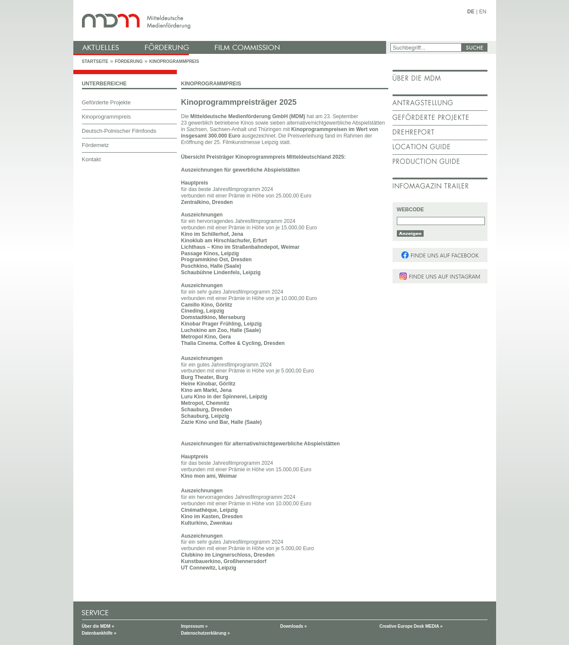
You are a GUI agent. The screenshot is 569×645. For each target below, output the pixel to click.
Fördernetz (95, 145)
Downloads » (293, 626)
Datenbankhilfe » (99, 633)
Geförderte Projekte (106, 102)
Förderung (128, 61)
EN (483, 12)
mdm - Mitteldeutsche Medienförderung (230, 20)
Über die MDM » (98, 626)
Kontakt (91, 159)
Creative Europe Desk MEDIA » (411, 626)
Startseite (95, 61)
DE (471, 12)
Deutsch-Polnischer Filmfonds (119, 131)
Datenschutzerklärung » (205, 633)
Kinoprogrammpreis (174, 61)
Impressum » (194, 626)
